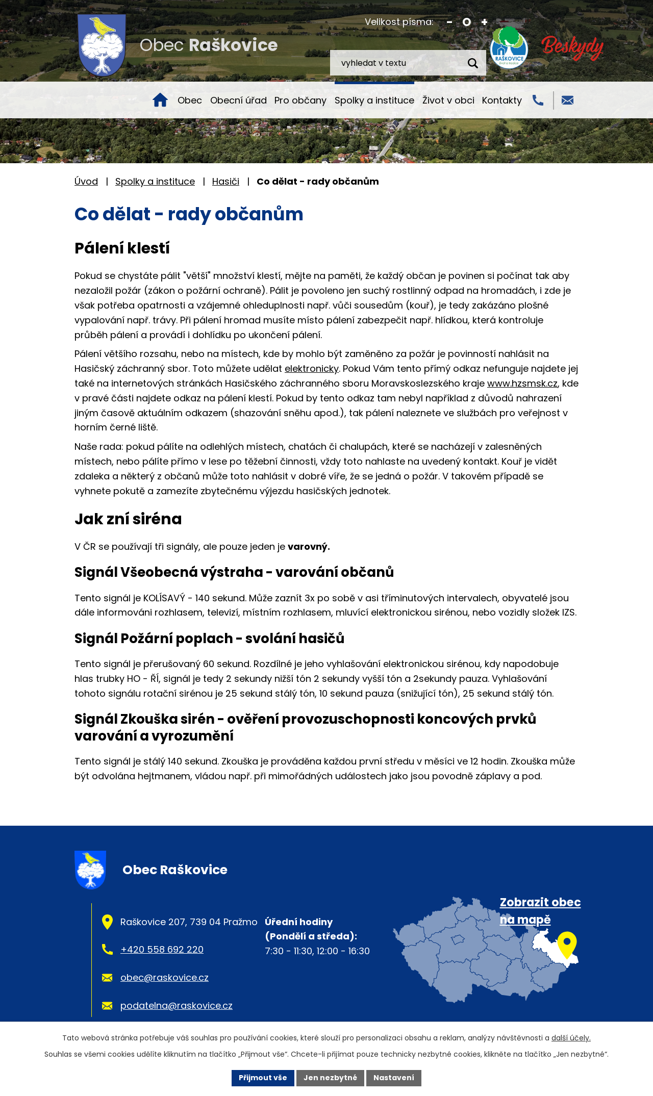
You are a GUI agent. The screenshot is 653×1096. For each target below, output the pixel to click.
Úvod (160, 100)
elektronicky (312, 368)
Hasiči (225, 181)
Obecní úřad (238, 100)
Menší (450, 22)
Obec (190, 100)
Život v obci (448, 100)
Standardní (467, 22)
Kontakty (502, 100)
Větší (484, 22)
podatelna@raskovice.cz (176, 1005)
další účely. (571, 1038)
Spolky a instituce (374, 100)
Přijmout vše (263, 1078)
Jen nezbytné (330, 1078)
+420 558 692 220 (162, 949)
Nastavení (393, 1078)
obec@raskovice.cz (164, 977)
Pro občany (300, 100)
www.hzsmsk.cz (522, 383)
